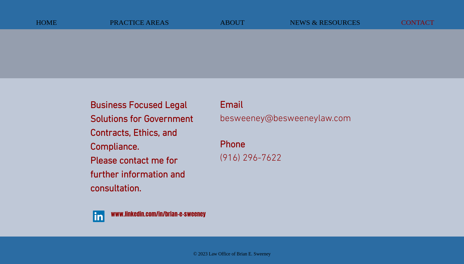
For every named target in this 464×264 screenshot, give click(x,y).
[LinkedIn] (98, 216)
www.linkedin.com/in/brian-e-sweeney (158, 214)
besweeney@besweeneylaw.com (285, 118)
